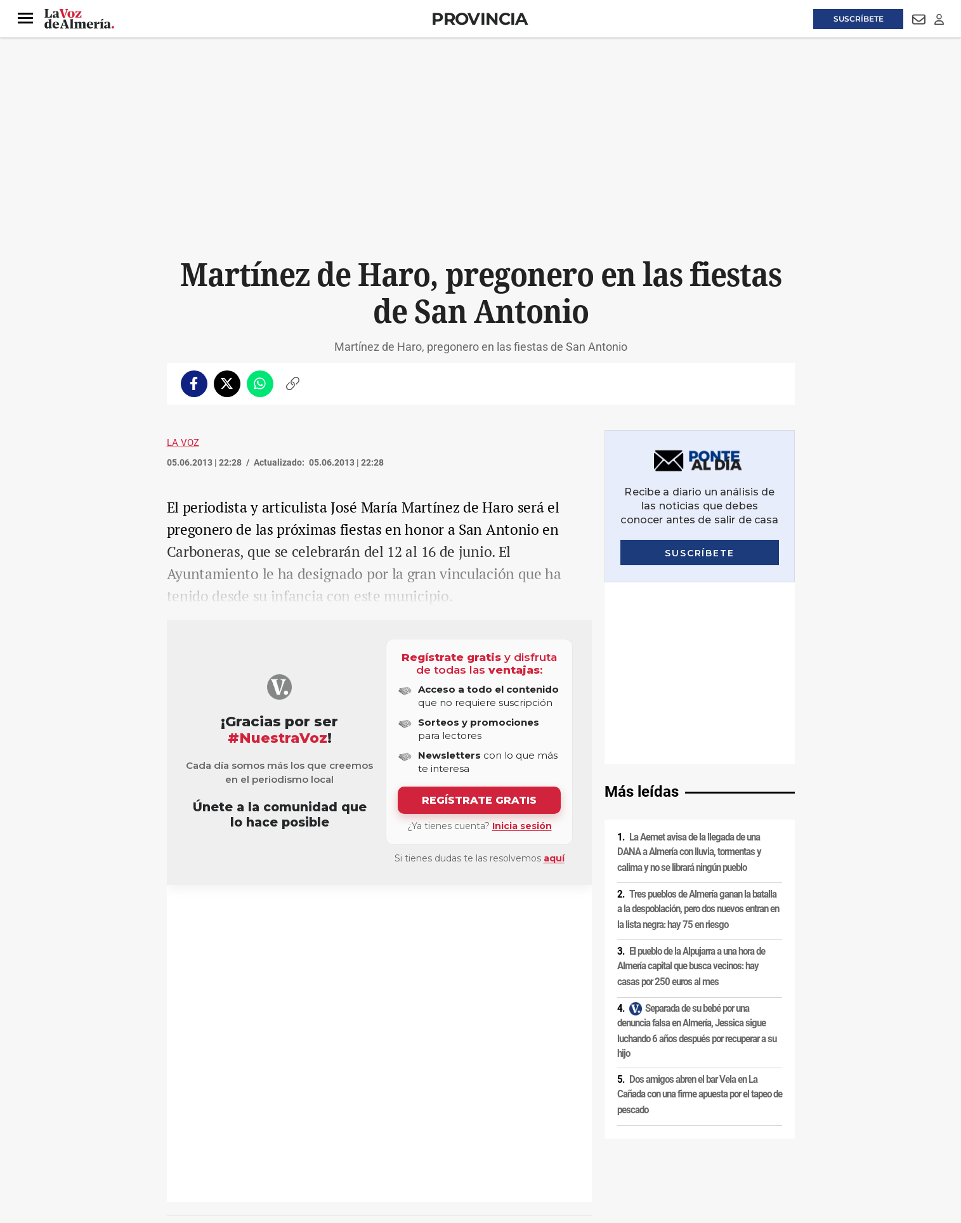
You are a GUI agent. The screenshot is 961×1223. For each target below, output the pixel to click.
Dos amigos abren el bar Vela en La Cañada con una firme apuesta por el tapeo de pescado (699, 913)
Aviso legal (191, 1114)
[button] (25, 18)
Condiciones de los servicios (432, 1114)
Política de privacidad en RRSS (544, 1114)
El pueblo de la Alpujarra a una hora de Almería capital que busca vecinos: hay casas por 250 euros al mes (691, 785)
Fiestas (197, 915)
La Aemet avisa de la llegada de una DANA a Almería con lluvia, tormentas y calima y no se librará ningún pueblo (689, 671)
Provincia (479, 18)
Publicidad (671, 1114)
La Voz (183, 442)
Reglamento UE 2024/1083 (219, 1136)
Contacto (624, 1114)
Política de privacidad (259, 1114)
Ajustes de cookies (359, 1136)
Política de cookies (339, 1114)
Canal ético (296, 1136)
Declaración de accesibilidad (451, 1136)
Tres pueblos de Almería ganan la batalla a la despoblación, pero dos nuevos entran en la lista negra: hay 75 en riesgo (698, 728)
